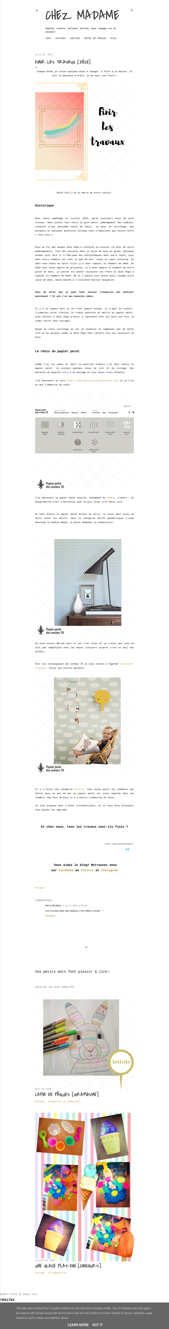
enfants (79, 789)
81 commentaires (57, 1273)
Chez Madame (82, 15)
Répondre (50, 916)
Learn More (78, 1325)
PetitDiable (53, 905)
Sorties (75, 38)
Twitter (87, 870)
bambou (111, 498)
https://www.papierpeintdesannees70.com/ (93, 380)
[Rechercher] (132, 9)
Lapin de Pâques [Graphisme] (67, 1094)
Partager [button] (40, 888)
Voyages (61, 38)
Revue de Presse (95, 38)
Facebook (66, 870)
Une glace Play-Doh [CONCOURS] (68, 1266)
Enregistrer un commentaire (64, 1101)
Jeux (48, 38)
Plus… (113, 38)
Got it (97, 1325)
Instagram (109, 870)
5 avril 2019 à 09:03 (75, 906)
